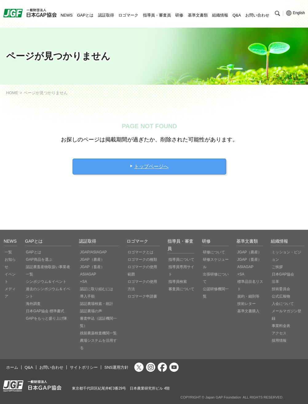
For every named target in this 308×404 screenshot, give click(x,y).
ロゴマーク (128, 15)
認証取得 (106, 15)
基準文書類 (198, 15)
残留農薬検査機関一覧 (98, 333)
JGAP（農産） (92, 259)
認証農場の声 (91, 311)
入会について (283, 304)
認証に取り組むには (96, 289)
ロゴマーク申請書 (142, 296)
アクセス (279, 333)
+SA (83, 281)
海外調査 (33, 304)
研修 (179, 15)
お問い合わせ (257, 15)
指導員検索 (177, 281)
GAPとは (85, 15)
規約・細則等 (248, 296)
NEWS (67, 15)
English (295, 13)
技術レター (246, 304)
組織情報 (220, 15)
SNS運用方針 (116, 367)
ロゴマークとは (140, 252)
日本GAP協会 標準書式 (45, 311)
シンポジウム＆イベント (46, 281)
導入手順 (87, 296)
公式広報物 (281, 296)
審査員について (181, 289)
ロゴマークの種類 (142, 259)
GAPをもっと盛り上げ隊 (46, 318)
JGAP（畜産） (92, 267)
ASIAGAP (88, 274)
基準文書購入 (248, 311)
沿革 (275, 281)
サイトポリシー (84, 367)
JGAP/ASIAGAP (93, 252)
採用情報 (279, 340)
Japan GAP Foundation (223, 397)
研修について (214, 252)
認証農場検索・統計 (96, 304)
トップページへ (151, 166)
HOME (12, 92)
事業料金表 (281, 326)
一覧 (8, 252)
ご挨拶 (277, 267)
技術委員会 (281, 289)
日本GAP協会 (283, 274)
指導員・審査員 (157, 15)
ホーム (12, 367)
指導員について (181, 259)
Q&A (236, 15)
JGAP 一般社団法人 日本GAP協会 (30, 13)
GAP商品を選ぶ (39, 259)
